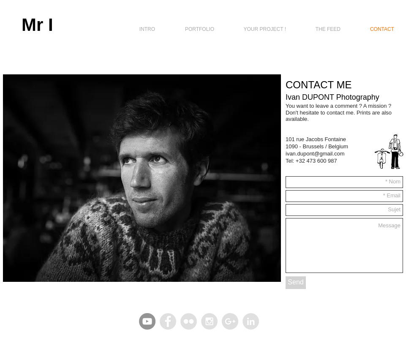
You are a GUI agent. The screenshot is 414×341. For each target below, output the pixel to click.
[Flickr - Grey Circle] (188, 321)
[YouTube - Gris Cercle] (147, 321)
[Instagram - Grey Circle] (209, 321)
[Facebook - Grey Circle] (168, 321)
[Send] (296, 282)
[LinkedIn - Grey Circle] (250, 321)
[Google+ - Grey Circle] (230, 321)
